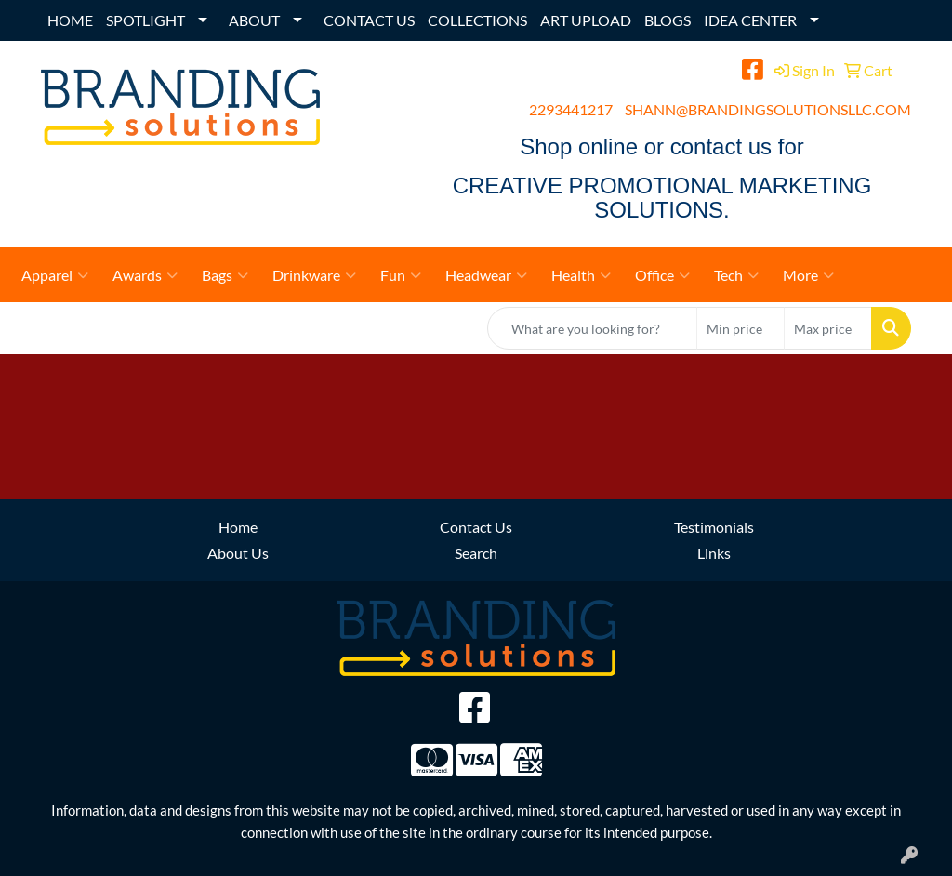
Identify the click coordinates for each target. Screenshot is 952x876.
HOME (70, 20)
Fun (400, 275)
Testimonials (714, 527)
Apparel (54, 275)
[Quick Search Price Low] (740, 328)
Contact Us (476, 527)
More (808, 275)
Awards (145, 275)
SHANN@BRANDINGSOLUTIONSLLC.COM (768, 109)
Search (476, 553)
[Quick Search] (592, 328)
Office (662, 275)
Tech (736, 275)
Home (238, 527)
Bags (225, 275)
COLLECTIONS (477, 20)
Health (581, 275)
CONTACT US (369, 20)
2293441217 (571, 109)
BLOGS (667, 20)
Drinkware (314, 275)
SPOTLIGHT (145, 20)
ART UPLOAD (585, 20)
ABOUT (254, 20)
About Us (238, 553)
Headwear (486, 275)
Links (714, 553)
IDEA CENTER (750, 20)
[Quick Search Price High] (828, 328)
